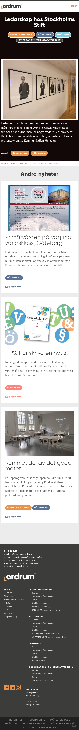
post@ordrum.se (33, 704)
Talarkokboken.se (34, 723)
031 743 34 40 (31, 701)
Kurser (34, 599)
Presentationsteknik (40, 590)
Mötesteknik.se (60, 719)
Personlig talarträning (41, 606)
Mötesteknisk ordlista (49, 637)
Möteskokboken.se (63, 723)
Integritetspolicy (10, 616)
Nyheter (7, 603)
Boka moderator (45, 633)
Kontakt (7, 610)
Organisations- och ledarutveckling (51, 667)
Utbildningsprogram (40, 603)
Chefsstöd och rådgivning (42, 680)
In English (8, 592)
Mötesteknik (36, 617)
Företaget (8, 606)
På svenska (8, 596)
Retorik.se (15, 719)
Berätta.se (11, 723)
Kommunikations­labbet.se (39, 727)
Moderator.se (36, 719)
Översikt (35, 593)
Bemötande (35, 644)
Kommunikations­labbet (14, 599)
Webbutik (8, 613)
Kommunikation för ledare (40, 140)
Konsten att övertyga (46, 610)
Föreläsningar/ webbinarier (43, 596)
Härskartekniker (38, 660)
